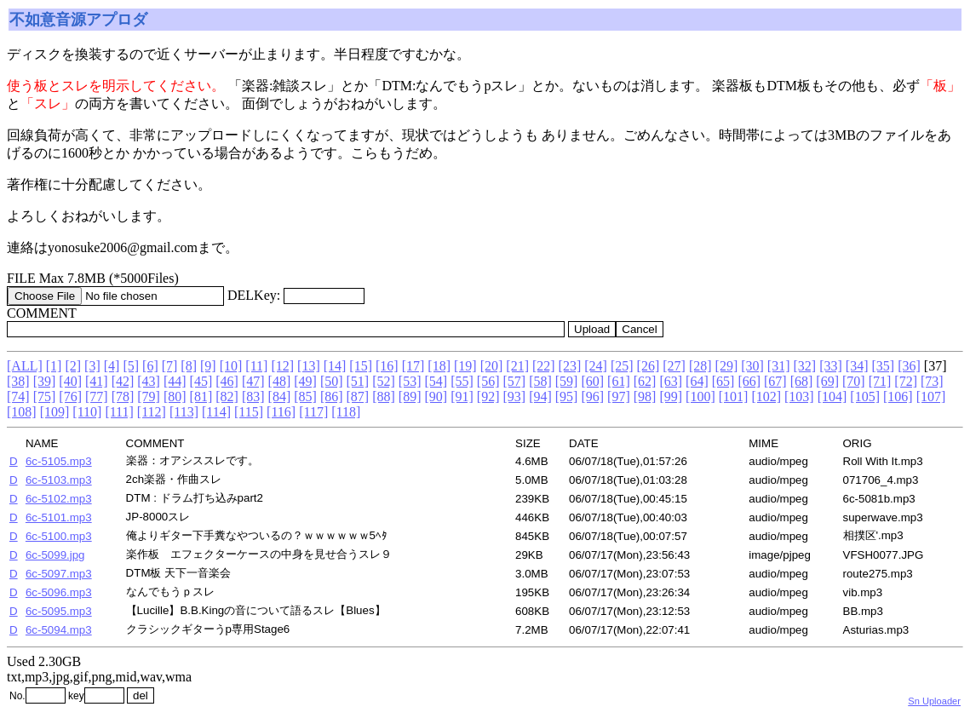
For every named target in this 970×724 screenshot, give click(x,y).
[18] (439, 366)
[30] (752, 366)
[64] (697, 381)
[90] (436, 396)
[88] (383, 396)
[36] (909, 366)
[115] (248, 412)
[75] (44, 396)
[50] (331, 381)
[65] (723, 381)
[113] (183, 412)
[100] (700, 396)
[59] (566, 381)
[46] (226, 381)
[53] (410, 381)
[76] (70, 396)
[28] (700, 366)
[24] (595, 366)
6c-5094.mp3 (59, 629)
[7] (170, 366)
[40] (70, 381)
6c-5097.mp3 (59, 573)
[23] (570, 366)
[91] (462, 396)
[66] (749, 381)
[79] (148, 396)
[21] (517, 366)
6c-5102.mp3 (59, 498)
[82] (226, 396)
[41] (96, 381)
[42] (123, 381)
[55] (462, 381)
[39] (44, 381)
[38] (18, 381)
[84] (279, 396)
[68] (801, 381)
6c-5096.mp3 (59, 592)
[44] (175, 381)
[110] (86, 412)
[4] (112, 366)
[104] (832, 396)
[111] (119, 412)
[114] (216, 412)
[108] (22, 412)
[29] (726, 366)
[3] (92, 366)
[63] (670, 381)
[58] (540, 381)
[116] (281, 412)
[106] (898, 396)
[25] (622, 366)
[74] (18, 396)
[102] (766, 396)
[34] (857, 366)
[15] (360, 366)
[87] (358, 396)
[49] (305, 381)
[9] (208, 366)
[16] (387, 366)
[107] (931, 396)
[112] (151, 412)
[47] (253, 381)
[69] (827, 381)
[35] (882, 366)
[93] (513, 396)
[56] (488, 381)
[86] (331, 396)
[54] (436, 381)
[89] (410, 396)
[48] (279, 381)
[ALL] (25, 366)
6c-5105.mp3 (59, 461)
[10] (231, 366)
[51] (358, 381)
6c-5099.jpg (55, 555)
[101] (734, 396)
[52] (383, 381)
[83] (253, 396)
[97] (618, 396)
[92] (488, 396)
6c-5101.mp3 (59, 517)
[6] (150, 366)
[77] (96, 396)
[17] (413, 366)
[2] (73, 366)
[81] (201, 396)
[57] (513, 381)
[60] (592, 381)
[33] (830, 366)
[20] (491, 366)
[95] (566, 396)
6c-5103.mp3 (59, 480)
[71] (880, 381)
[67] (775, 381)
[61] (618, 381)
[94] (540, 396)
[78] (123, 396)
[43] (148, 381)
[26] (648, 366)
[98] (645, 396)
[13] (308, 366)
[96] (592, 396)
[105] (865, 396)
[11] (256, 366)
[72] (905, 381)
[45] (201, 381)
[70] (853, 381)
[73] (932, 381)
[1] (54, 366)
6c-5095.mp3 (59, 611)
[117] (313, 412)
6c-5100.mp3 (59, 536)
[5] (131, 366)
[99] (670, 396)
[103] (799, 396)
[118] (345, 412)
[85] (305, 396)
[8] (189, 366)
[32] (805, 366)
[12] (282, 366)
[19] (465, 366)
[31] (778, 366)
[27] (674, 366)
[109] (55, 412)
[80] (175, 396)
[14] (335, 366)
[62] (645, 381)
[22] (543, 366)
